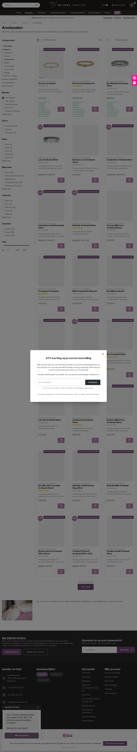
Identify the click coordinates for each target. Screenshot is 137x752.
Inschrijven (92, 382)
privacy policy (84, 388)
